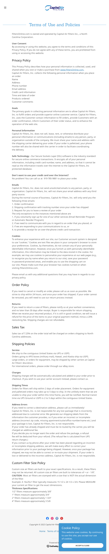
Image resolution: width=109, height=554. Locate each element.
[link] (54, 7)
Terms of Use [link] (53, 531)
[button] (10, 7)
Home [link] (42, 531)
